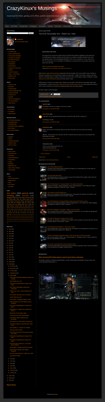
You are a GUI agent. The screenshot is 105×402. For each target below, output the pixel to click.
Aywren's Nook (12, 84)
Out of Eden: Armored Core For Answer (20, 294)
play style (59, 96)
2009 (10, 261)
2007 (10, 375)
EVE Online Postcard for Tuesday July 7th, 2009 (60, 218)
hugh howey (10, 216)
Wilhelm (44, 73)
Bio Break (11, 86)
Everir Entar (46, 114)
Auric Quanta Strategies (14, 55)
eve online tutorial (30, 214)
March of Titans (12, 145)
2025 (10, 231)
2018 (10, 245)
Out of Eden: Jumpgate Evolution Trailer (20, 299)
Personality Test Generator (64, 68)
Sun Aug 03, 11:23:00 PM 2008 (51, 122)
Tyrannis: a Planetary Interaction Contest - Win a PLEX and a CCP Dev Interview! (68, 235)
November (13, 268)
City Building (42, 26)
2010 (10, 259)
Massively (11, 163)
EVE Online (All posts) (14, 120)
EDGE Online (11, 151)
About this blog (77, 26)
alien (30, 211)
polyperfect (24, 219)
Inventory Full (11, 94)
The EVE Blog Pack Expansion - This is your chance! (61, 227)
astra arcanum (21, 214)
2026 (10, 229)
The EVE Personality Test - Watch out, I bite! (21, 353)
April (11, 365)
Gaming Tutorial (14, 206)
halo (27, 209)
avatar (27, 207)
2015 (10, 250)
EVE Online (14, 26)
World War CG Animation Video (18, 313)
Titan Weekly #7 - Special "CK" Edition (20, 327)
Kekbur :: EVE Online (14, 74)
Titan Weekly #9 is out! (16, 281)
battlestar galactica (20, 217)
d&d (27, 217)
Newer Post (42, 157)
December (13, 266)
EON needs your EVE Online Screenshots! (21, 321)
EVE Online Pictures (13, 59)
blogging (9, 197)
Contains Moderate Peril (14, 90)
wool (28, 216)
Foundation (11, 111)
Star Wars (11, 186)
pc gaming (26, 201)
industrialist (46, 96)
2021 (10, 240)
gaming (25, 193)
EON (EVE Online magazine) (16, 126)
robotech (23, 216)
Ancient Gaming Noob (14, 53)
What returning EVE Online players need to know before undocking (61, 257)
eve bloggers (17, 202)
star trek (30, 219)
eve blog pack (16, 201)
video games (23, 211)
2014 (10, 252)
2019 (10, 243)
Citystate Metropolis (13, 141)
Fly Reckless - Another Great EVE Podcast (21, 347)
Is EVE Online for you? (16, 297)
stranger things (10, 221)
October (12, 270)
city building (18, 204)
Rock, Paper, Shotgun (14, 167)
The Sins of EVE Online (16, 330)
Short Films (58, 26)
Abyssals (10, 137)
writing (22, 207)
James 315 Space (13, 72)
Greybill (10, 70)
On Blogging (33, 26)
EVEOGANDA (12, 66)
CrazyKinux (46, 127)
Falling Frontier (12, 143)
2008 (10, 264)
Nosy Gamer (11, 78)
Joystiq (10, 161)
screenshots (28, 197)
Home (7, 26)
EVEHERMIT (11, 64)
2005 (10, 380)
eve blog (24, 206)
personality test (52, 96)
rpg (33, 204)
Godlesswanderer (54, 73)
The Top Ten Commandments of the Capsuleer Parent (61, 244)
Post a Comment (45, 153)
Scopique (10, 97)
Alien (9, 176)
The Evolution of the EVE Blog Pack (56, 192)
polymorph (17, 216)
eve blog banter (11, 199)
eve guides (28, 202)
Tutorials (50, 26)
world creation (18, 221)
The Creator (14, 214)
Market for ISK (12, 76)
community (25, 195)
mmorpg (10, 195)
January (12, 372)
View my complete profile (21, 41)
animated (9, 211)
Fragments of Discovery (14, 68)
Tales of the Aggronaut (14, 99)
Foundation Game (11, 212)
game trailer (17, 219)
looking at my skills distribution (47, 78)
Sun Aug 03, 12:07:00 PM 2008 (51, 108)
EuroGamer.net (12, 153)
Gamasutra (11, 155)
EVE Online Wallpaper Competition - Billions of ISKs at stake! (63, 209)
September (13, 273)
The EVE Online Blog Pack (54, 175)
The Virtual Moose (13, 101)
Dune (9, 182)
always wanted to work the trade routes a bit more (68, 84)
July (11, 358)
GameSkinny (11, 159)
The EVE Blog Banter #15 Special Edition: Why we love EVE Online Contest (67, 201)
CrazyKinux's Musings (32, 8)
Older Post (95, 157)
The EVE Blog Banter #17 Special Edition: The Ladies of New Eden (65, 184)
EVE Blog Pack (12, 124)
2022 (10, 238)
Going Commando (13, 92)
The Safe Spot (23, 26)
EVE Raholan (11, 62)
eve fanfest (23, 199)
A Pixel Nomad (12, 51)
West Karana (11, 103)
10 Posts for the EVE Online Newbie (19, 315)
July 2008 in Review (15, 355)
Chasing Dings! (12, 88)
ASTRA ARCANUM (13, 178)
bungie (15, 211)
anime (13, 217)
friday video (19, 197)
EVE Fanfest (11, 128)
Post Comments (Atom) (52, 160)
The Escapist (11, 170)
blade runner (26, 212)
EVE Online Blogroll (13, 130)
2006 (10, 378)
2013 (10, 254)
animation (9, 204)
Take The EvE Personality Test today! (53, 66)
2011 (10, 257)
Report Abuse (11, 385)
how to (27, 204)
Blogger (56, 394)
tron (31, 209)
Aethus (10, 139)
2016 (10, 247)
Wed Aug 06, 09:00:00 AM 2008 (51, 138)
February (12, 370)
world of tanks (26, 221)
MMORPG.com (12, 165)
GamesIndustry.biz (13, 157)
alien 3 (19, 212)
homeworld (16, 207)
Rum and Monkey (53, 68)
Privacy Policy (67, 26)
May (11, 363)
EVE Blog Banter (12, 122)
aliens (22, 209)
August (12, 275)
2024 (10, 233)
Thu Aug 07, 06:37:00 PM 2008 (51, 150)
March (12, 368)
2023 (10, 236)
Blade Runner (12, 180)
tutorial (12, 209)
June (11, 361)
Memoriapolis (11, 113)
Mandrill (45, 104)
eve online (11, 193)
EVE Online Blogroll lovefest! (55, 167)
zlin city (32, 221)
